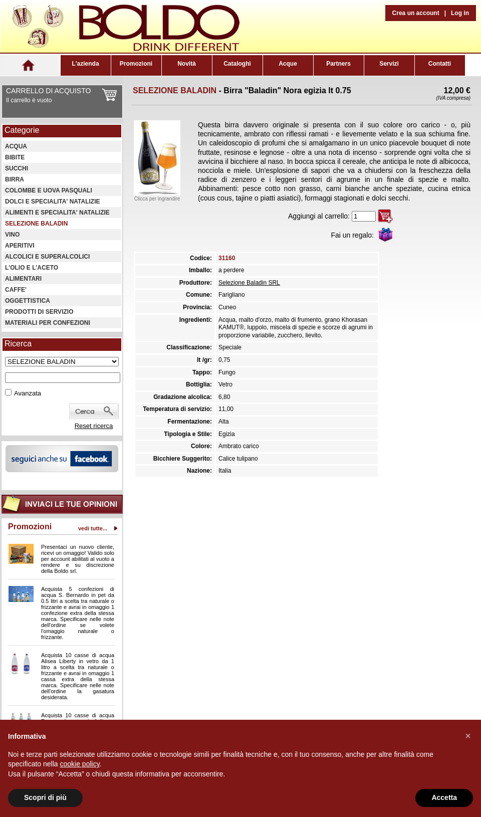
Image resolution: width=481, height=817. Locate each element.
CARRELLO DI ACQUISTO (48, 91)
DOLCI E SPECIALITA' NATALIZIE (52, 201)
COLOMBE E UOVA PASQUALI (48, 190)
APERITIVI (20, 245)
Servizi (389, 63)
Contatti (439, 63)
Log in (460, 13)
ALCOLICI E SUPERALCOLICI (47, 256)
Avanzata (27, 393)
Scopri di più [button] (45, 797)
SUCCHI (16, 168)
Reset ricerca (94, 426)
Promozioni (136, 63)
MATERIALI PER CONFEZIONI (47, 322)
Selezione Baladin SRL (249, 282)
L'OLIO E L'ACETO (31, 267)
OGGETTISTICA (27, 300)
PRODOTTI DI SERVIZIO (39, 311)
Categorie (22, 130)
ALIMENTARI (23, 278)
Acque (288, 63)
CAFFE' (16, 289)
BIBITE (15, 157)
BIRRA (14, 179)
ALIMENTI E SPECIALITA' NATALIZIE (57, 212)
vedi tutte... (92, 528)
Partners (338, 63)
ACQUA (16, 146)
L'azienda (85, 63)
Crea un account (415, 13)
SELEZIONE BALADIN (36, 223)
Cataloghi (237, 63)
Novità (186, 63)
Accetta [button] (444, 797)
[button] (468, 736)
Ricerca (18, 343)
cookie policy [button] (80, 764)
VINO (12, 234)
